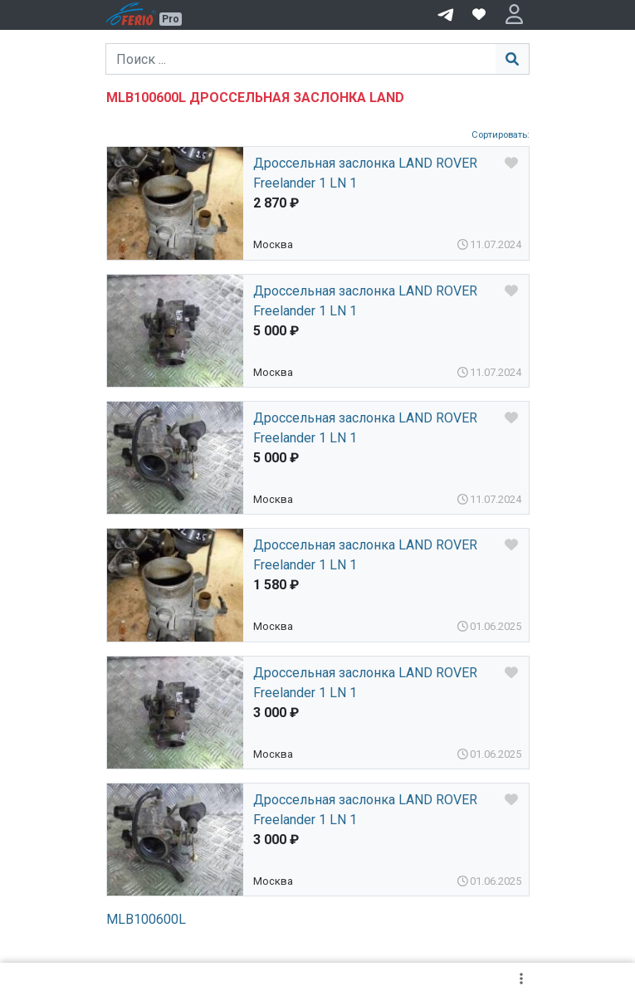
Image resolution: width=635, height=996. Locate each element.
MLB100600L (146, 919)
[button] (514, 15)
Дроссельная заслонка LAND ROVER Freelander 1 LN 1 (365, 173)
